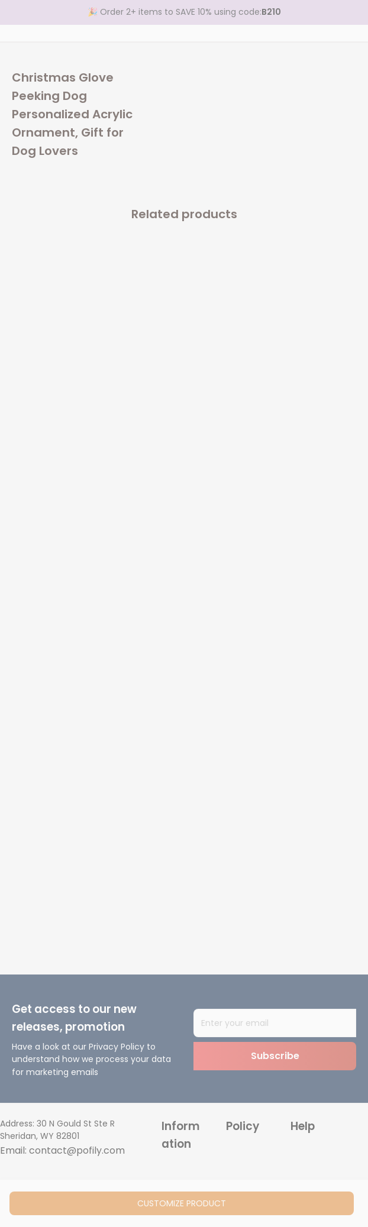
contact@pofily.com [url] (77, 1150)
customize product (181, 1203)
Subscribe (275, 1056)
